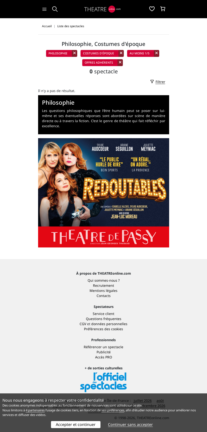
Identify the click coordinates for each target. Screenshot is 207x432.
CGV (83, 324)
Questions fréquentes (103, 318)
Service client (103, 313)
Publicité (104, 352)
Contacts (104, 295)
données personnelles (109, 324)
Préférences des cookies (103, 329)
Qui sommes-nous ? (104, 280)
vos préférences (112, 410)
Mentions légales (103, 290)
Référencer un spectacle (103, 347)
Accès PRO (103, 357)
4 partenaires (35, 410)
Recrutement (103, 285)
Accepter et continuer (76, 424)
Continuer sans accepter (130, 424)
